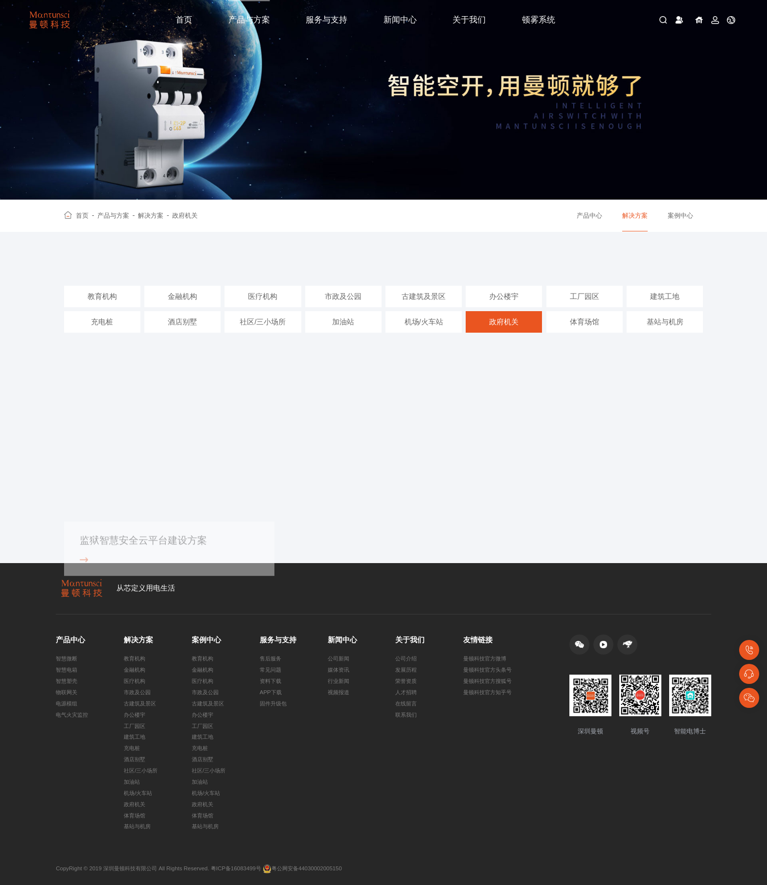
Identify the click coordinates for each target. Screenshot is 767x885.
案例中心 (680, 215)
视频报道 (338, 692)
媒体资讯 (338, 670)
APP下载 (271, 692)
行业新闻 (338, 681)
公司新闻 (338, 658)
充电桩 (102, 322)
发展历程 (406, 670)
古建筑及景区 (424, 296)
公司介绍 (406, 658)
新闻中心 (400, 19)
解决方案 (153, 215)
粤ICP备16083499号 (236, 868)
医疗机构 (262, 296)
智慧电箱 (66, 670)
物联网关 (66, 692)
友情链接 (478, 640)
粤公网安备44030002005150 (302, 868)
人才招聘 (406, 692)
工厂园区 (584, 296)
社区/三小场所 (263, 322)
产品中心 (589, 215)
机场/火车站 (424, 322)
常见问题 (270, 670)
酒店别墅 (182, 322)
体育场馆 (584, 322)
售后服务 (270, 658)
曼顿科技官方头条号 (487, 670)
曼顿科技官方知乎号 (487, 692)
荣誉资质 (406, 681)
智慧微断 (66, 658)
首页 (184, 19)
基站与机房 (665, 322)
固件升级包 (273, 703)
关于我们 (469, 19)
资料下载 (270, 681)
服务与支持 (326, 19)
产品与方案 (249, 19)
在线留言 (406, 703)
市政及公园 (343, 296)
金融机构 (182, 296)
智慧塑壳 (66, 681)
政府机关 (185, 215)
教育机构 (102, 296)
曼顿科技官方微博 (484, 658)
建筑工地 (664, 296)
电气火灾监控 (72, 715)
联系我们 (406, 715)
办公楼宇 (504, 296)
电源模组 (66, 703)
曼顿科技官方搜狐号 (487, 681)
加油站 (343, 322)
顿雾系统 (538, 19)
